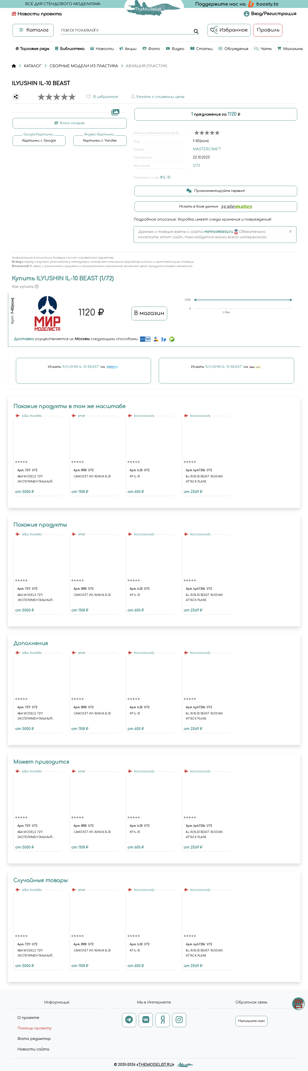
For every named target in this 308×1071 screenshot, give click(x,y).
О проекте (28, 1018)
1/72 (196, 166)
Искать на (83, 367)
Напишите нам (251, 1021)
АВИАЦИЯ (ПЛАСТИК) (146, 66)
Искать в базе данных (215, 207)
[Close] (290, 232)
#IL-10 (165, 177)
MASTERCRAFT (207, 149)
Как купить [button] (25, 287)
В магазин (149, 313)
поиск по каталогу (80, 31)
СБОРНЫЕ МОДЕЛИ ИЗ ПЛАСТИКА (83, 66)
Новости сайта (33, 1049)
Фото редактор (34, 1039)
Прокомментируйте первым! (215, 191)
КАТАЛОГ (33, 66)
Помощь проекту (34, 1028)
